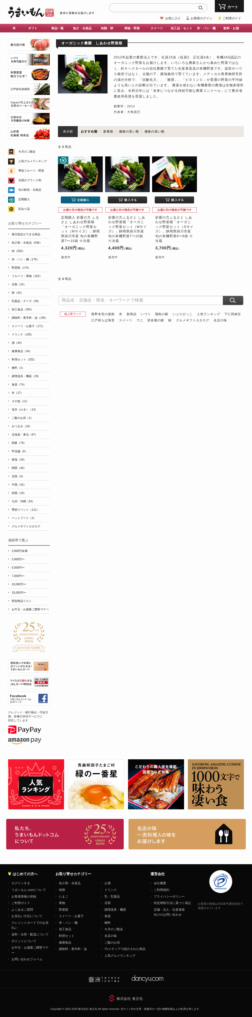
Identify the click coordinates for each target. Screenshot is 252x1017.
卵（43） (17, 292)
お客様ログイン (201, 18)
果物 (62, 903)
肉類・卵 (107, 28)
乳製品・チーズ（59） (26, 301)
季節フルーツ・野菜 (31, 170)
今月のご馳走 (27, 151)
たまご (63, 896)
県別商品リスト (22, 601)
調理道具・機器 (115, 909)
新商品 (132, 314)
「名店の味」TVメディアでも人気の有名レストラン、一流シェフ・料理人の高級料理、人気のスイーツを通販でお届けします (187, 834)
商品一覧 (57, 28)
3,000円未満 (19, 551)
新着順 (108, 131)
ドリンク (110, 890)
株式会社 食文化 (130, 998)
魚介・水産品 (82, 28)
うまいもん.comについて (28, 890)
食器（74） (19, 384)
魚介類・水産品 (70, 883)
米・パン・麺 (206, 28)
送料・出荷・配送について (30, 934)
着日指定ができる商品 (26, 234)
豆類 (107, 903)
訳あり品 (24, 209)
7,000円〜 (18, 576)
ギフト (32, 28)
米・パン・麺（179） (25, 259)
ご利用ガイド (231, 18)
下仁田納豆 (232, 314)
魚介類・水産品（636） (27, 242)
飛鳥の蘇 (161, 314)
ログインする (20, 883)
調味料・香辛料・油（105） (30, 317)
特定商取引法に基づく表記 (172, 903)
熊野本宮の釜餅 (103, 314)
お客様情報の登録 (23, 896)
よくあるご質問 (22, 909)
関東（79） (19, 443)
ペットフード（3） (24, 518)
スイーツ (156, 28)
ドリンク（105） (23, 334)
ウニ (140, 320)
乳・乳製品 (112, 896)
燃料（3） (18, 368)
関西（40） (19, 468)
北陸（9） (18, 476)
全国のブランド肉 (29, 180)
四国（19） (19, 493)
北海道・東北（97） (25, 434)
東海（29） (19, 459)
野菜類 (63, 909)
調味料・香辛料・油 (73, 949)
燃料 (107, 923)
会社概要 (160, 883)
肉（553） (18, 251)
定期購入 (24, 199)
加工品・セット (181, 28)
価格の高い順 (154, 131)
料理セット (66, 936)
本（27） (17, 393)
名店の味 (220, 320)
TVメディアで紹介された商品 (125, 949)
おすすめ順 (89, 131)
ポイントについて (23, 941)
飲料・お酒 (231, 28)
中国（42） (19, 484)
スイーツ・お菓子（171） (28, 326)
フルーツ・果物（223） (27, 276)
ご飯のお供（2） (22, 418)
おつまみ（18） (22, 426)
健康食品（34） (22, 351)
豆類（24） (19, 284)
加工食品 (65, 929)
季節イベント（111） (25, 509)
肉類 (62, 890)
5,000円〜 (18, 567)
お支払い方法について (26, 916)
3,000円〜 (18, 559)
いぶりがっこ (183, 314)
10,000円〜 (19, 584)
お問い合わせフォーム (26, 959)
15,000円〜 (19, 592)
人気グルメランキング (32, 161)
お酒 (107, 883)
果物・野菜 (132, 28)
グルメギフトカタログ (192, 320)
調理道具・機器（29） (26, 376)
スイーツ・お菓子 (71, 916)
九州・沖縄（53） (23, 501)
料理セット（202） (24, 359)
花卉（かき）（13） (25, 409)
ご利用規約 (161, 890)
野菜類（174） (21, 267)
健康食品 (65, 942)
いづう (146, 314)
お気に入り (173, 18)
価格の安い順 (129, 131)
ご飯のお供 (112, 942)
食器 (107, 916)
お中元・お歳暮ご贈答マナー (30, 609)
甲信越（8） (20, 451)
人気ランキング (208, 314)
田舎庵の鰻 (155, 320)
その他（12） (20, 401)
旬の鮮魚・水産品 (29, 189)
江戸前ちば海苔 (103, 320)
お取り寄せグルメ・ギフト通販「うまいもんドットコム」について (65, 834)
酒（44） (17, 342)
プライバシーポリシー (169, 896)
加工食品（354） (23, 309)
